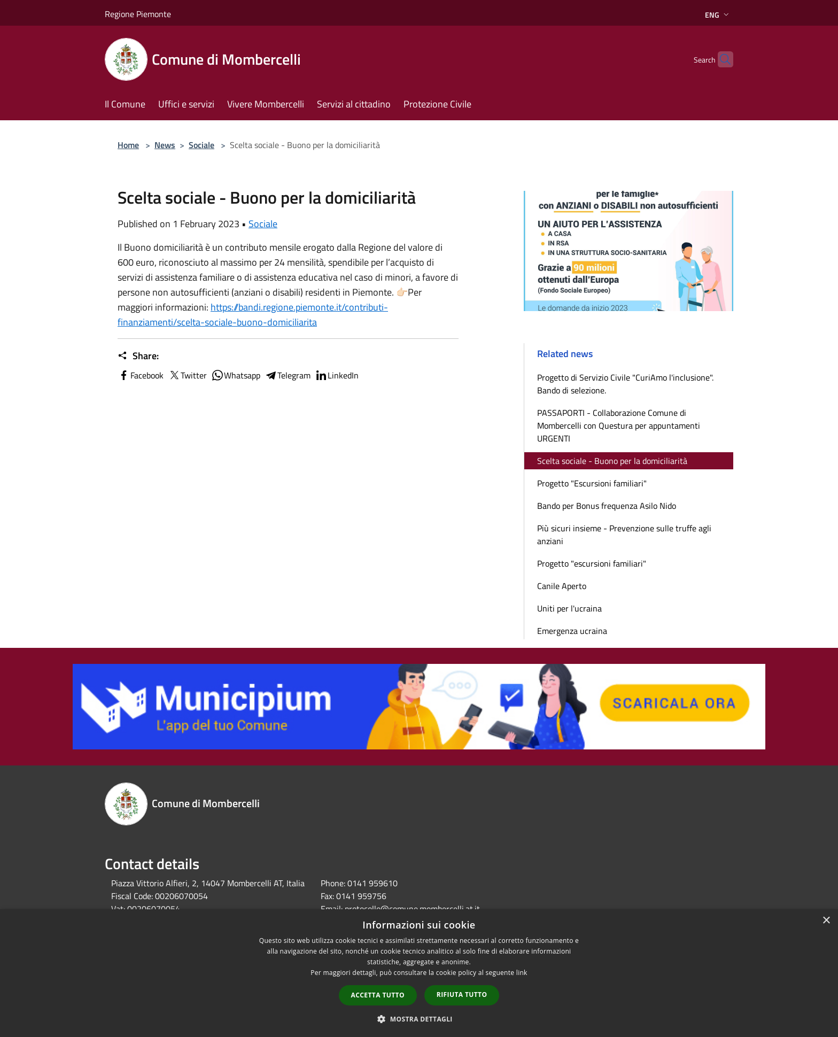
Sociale (201, 144)
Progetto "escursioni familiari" (591, 563)
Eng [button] (718, 14)
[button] (419, 1018)
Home (128, 144)
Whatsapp (235, 375)
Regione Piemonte (138, 13)
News (164, 144)
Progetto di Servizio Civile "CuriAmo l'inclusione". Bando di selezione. (625, 384)
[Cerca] (720, 59)
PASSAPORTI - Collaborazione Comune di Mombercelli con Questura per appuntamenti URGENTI (618, 425)
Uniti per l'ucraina (569, 608)
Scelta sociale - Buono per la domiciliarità (612, 460)
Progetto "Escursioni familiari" (592, 483)
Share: (138, 356)
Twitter (187, 375)
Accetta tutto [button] (378, 995)
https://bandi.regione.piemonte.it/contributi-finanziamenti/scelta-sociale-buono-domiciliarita (253, 314)
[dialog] (419, 973)
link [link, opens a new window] (521, 972)
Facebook (141, 375)
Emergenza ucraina (572, 630)
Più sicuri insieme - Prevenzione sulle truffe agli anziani (624, 534)
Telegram (288, 375)
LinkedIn (337, 375)
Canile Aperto (561, 585)
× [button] (826, 921)
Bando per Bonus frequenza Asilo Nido (606, 505)
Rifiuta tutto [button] (462, 994)
